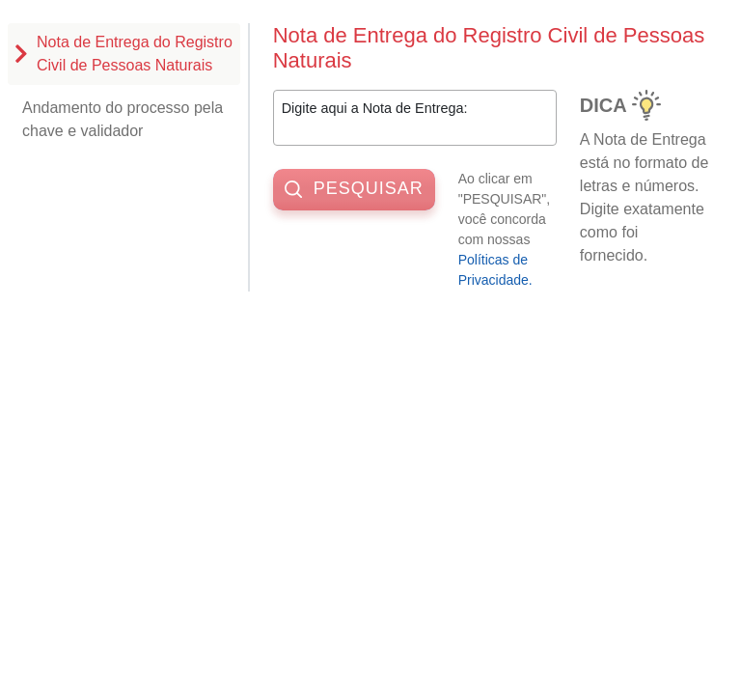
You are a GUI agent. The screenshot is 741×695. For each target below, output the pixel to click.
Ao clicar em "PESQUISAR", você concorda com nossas (513, 231)
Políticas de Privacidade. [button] (495, 270)
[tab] (124, 54)
